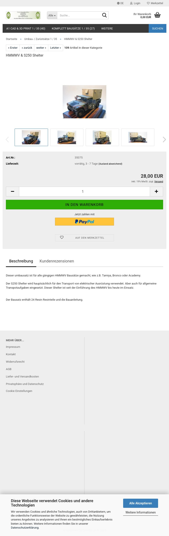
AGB (8, 369)
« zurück (27, 47)
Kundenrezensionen (57, 261)
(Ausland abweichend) (110, 163)
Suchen (157, 28)
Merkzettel (155, 3)
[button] (120, 3)
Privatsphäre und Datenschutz (25, 384)
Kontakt (11, 354)
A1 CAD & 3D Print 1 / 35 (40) (25, 28)
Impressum (13, 346)
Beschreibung (21, 261)
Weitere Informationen (141, 512)
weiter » (41, 47)
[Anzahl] (84, 191)
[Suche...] (52, 15)
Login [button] (135, 3)
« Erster (12, 47)
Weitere (107, 28)
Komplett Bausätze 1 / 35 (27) (73, 28)
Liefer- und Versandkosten (22, 376)
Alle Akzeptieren (140, 503)
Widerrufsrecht (15, 361)
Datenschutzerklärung (25, 527)
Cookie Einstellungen (19, 391)
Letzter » (55, 47)
